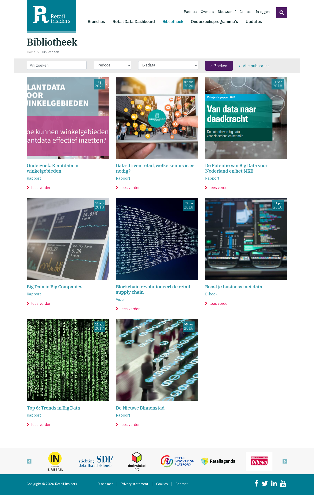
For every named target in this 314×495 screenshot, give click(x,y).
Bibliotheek (172, 21)
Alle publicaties (256, 65)
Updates (253, 21)
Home (31, 52)
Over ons (207, 11)
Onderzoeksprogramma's (214, 21)
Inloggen (263, 11)
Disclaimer (105, 484)
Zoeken (220, 65)
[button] (281, 12)
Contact (246, 11)
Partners (190, 11)
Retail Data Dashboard (133, 21)
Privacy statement (134, 484)
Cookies (162, 484)
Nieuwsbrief (227, 11)
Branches (96, 21)
